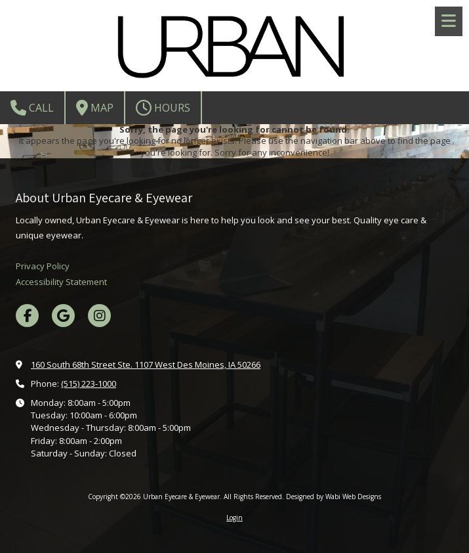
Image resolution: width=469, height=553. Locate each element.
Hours (163, 108)
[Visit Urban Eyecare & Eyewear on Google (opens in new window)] (63, 315)
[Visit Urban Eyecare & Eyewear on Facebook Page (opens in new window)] (27, 315)
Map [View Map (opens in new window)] (94, 108)
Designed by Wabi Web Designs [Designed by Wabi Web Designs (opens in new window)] (333, 496)
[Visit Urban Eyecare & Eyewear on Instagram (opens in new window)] (99, 315)
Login (234, 517)
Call (32, 108)
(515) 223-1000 (88, 383)
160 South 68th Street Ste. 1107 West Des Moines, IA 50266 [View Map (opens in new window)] (145, 364)
